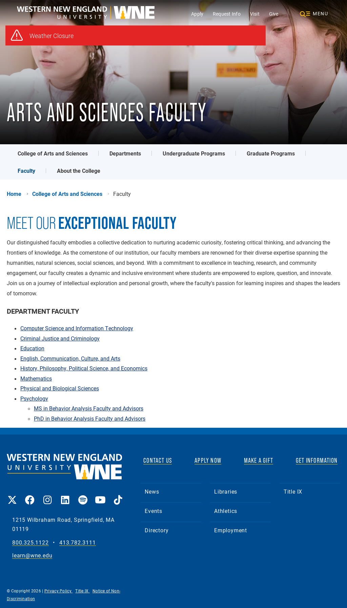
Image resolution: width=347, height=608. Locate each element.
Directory (156, 530)
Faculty (26, 170)
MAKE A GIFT (258, 460)
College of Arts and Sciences (53, 153)
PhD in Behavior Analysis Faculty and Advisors (89, 418)
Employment (230, 530)
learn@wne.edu (32, 555)
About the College (78, 170)
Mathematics (36, 378)
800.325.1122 (30, 542)
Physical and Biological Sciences (59, 388)
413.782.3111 (77, 542)
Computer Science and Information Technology (76, 328)
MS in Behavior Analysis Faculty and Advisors (88, 408)
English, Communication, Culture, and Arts (70, 358)
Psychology (34, 398)
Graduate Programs (271, 153)
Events (153, 510)
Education (32, 348)
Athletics (225, 510)
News (152, 491)
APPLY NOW (208, 460)
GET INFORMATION (317, 460)
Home (14, 193)
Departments (125, 153)
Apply (197, 14)
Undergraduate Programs (194, 153)
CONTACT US (157, 460)
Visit (255, 14)
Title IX (293, 491)
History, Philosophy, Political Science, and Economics (83, 368)
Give (274, 14)
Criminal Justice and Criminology (60, 338)
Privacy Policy (58, 590)
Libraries (225, 491)
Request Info (227, 14)
